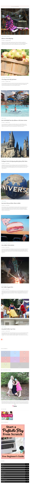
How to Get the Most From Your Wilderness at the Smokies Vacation (14, 120)
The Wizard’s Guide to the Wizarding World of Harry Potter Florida (14, 161)
